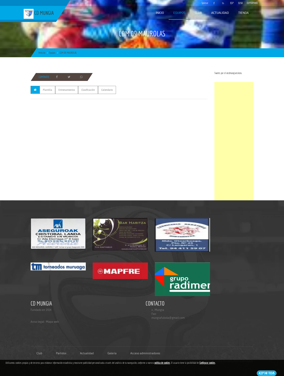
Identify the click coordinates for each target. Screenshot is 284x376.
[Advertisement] (233, 141)
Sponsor (204, 3)
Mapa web (52, 321)
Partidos (61, 353)
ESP (232, 3)
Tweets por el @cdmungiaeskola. (228, 73)
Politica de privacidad (40, 337)
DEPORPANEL (249, 3)
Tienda (243, 12)
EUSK (240, 3)
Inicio (160, 12)
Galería (112, 353)
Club (198, 12)
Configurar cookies (207, 362)
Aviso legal (37, 321)
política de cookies (162, 362)
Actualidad (220, 12)
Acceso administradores (145, 353)
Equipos (179, 12)
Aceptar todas (267, 373)
